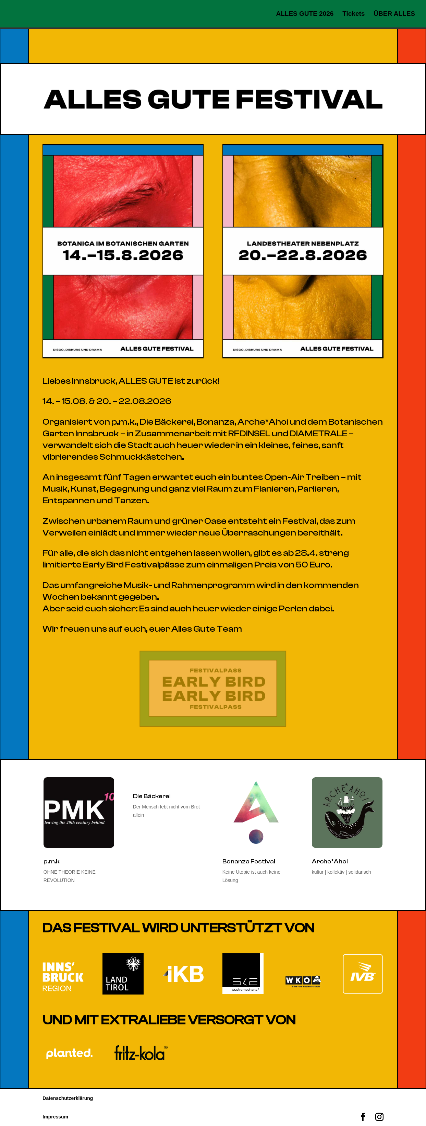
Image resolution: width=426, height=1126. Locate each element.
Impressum (55, 1116)
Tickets (353, 14)
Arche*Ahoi (330, 861)
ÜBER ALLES (394, 14)
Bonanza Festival (248, 861)
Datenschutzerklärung (67, 1098)
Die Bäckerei (152, 796)
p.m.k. (52, 861)
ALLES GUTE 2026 (304, 14)
